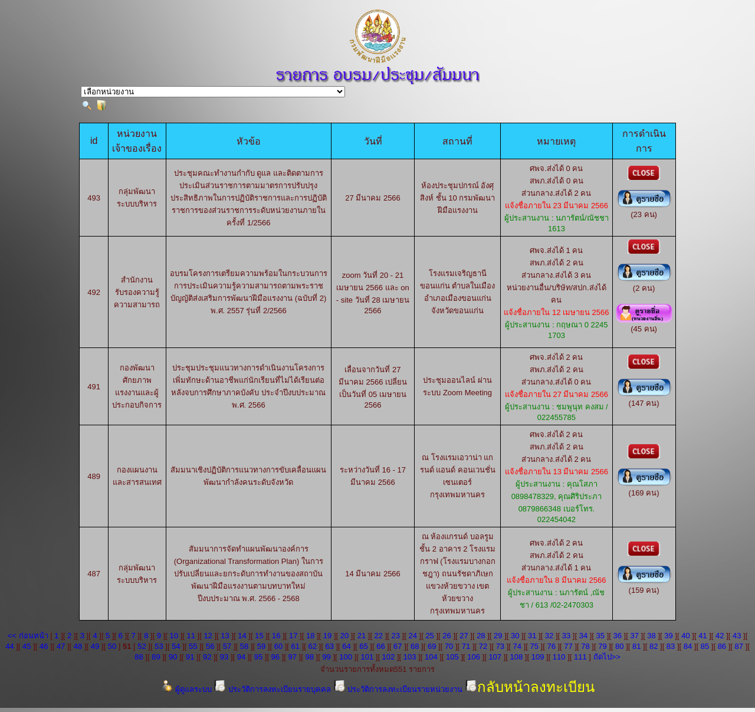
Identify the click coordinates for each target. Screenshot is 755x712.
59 (261, 646)
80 (619, 646)
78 (585, 646)
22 (379, 635)
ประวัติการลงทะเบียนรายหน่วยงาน (399, 689)
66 (380, 646)
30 (515, 635)
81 (636, 646)
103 (409, 656)
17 (293, 635)
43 (737, 635)
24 (412, 635)
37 (634, 635)
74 (517, 646)
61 (295, 646)
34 (583, 635)
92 (207, 656)
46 (44, 646)
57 (227, 646)
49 (95, 646)
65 (363, 646)
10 (174, 635)
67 (397, 646)
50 (112, 646)
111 (580, 656)
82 (653, 646)
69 (432, 646)
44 (9, 646)
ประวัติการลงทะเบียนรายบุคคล (273, 689)
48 (78, 646)
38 (651, 635)
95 (258, 656)
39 (668, 635)
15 (259, 635)
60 (278, 646)
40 (685, 635)
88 (138, 656)
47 (61, 646)
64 (346, 646)
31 (532, 635)
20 (344, 635)
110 (559, 656)
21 (361, 635)
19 (327, 635)
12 (207, 635)
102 (388, 656)
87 (739, 646)
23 (396, 635)
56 (210, 646)
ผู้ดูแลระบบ (187, 689)
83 (671, 646)
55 (193, 646)
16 (276, 635)
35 (600, 635)
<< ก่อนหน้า (28, 635)
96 (275, 656)
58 (244, 646)
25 (429, 635)
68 (415, 646)
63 (329, 646)
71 (466, 646)
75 (534, 646)
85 (705, 646)
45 (26, 646)
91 (190, 656)
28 (481, 635)
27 (463, 635)
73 (500, 646)
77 (568, 646)
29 (498, 635)
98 (309, 656)
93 (224, 656)
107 (494, 656)
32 (549, 635)
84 (688, 646)
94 (241, 656)
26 (446, 635)
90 (173, 656)
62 (312, 646)
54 (176, 646)
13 (225, 635)
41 (702, 635)
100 (345, 656)
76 (551, 646)
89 (156, 656)
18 (310, 635)
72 (483, 646)
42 (719, 635)
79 (602, 646)
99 (326, 656)
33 (566, 635)
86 (722, 646)
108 (516, 656)
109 (537, 656)
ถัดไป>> (607, 656)
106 (473, 656)
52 (141, 646)
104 (431, 656)
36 (617, 635)
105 (452, 656)
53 (159, 646)
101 (366, 656)
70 (449, 646)
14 (242, 635)
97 (292, 656)
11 (190, 635)
